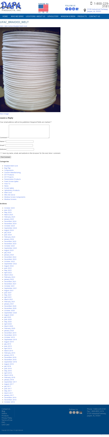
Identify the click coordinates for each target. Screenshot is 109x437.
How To (7, 186)
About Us (41, 16)
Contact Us (94, 16)
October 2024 (9, 228)
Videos (4, 416)
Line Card (5, 427)
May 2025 (8, 215)
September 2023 (10, 251)
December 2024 (10, 224)
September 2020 (10, 315)
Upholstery (52, 16)
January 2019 (9, 358)
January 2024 (9, 242)
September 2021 (10, 291)
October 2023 (9, 248)
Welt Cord (8, 195)
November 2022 (10, 262)
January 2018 (9, 382)
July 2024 (7, 235)
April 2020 (8, 326)
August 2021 (9, 293)
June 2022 (8, 271)
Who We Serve (17, 16)
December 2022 (10, 259)
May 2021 (8, 297)
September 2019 (10, 342)
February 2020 (9, 331)
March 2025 (8, 217)
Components (9, 173)
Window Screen (68, 16)
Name (3, 144)
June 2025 (8, 213)
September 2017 (10, 384)
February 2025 (9, 219)
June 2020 (8, 322)
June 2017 (8, 391)
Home (5, 16)
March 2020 (8, 329)
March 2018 (8, 378)
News (6, 188)
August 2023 (9, 253)
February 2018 (9, 380)
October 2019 (9, 340)
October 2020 (9, 313)
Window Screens (10, 202)
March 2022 (8, 277)
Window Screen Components (14, 199)
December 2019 (10, 335)
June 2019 (8, 349)
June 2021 (8, 295)
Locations (31, 16)
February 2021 (9, 304)
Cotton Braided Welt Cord (17, 26)
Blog (3, 413)
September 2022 (10, 266)
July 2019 (7, 346)
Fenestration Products (12, 182)
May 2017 (8, 393)
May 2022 (8, 273)
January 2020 (9, 333)
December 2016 (10, 400)
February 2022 (9, 279)
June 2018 (8, 371)
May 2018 (8, 373)
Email (2, 148)
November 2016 (10, 402)
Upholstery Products (12, 193)
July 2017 (7, 389)
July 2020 (7, 320)
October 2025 (9, 210)
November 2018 (10, 362)
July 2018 (7, 369)
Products (82, 16)
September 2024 (10, 230)
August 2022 (9, 268)
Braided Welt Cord (11, 168)
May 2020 (8, 324)
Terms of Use (7, 422)
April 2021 (8, 300)
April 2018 (8, 375)
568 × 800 (4, 26)
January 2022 (9, 282)
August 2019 (9, 344)
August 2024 (9, 233)
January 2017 (9, 398)
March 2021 (8, 302)
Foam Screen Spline (11, 184)
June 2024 (8, 237)
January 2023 (9, 257)
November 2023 (10, 246)
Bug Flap (7, 170)
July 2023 (7, 255)
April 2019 (8, 351)
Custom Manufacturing (12, 175)
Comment (4, 140)
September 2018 (10, 364)
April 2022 (8, 275)
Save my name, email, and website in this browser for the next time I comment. (32, 156)
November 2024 (10, 226)
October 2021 (9, 288)
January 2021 (9, 306)
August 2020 (9, 317)
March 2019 (8, 353)
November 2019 (10, 337)
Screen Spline (9, 191)
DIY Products (9, 177)
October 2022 (9, 264)
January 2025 (9, 222)
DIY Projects (9, 179)
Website (3, 152)
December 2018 (10, 360)
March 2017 (8, 395)
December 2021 (10, 284)
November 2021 (10, 286)
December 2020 (10, 308)
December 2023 (10, 244)
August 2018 (9, 366)
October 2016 (9, 404)
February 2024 (9, 239)
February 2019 (9, 355)
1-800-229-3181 (101, 4)
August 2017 (9, 387)
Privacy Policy (7, 420)
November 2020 (10, 311)
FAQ (3, 425)
